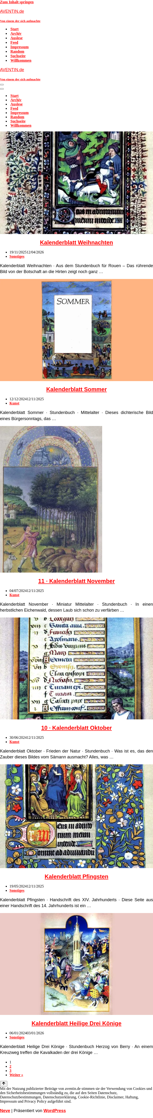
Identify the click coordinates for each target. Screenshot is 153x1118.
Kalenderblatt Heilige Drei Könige (76, 1023)
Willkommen (20, 60)
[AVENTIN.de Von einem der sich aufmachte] (76, 16)
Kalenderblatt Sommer (76, 389)
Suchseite (18, 56)
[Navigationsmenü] (2, 84)
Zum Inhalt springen (17, 2)
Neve (5, 1110)
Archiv (16, 33)
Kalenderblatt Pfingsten (76, 876)
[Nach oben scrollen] (3, 1084)
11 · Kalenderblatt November (76, 581)
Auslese (16, 38)
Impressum (19, 47)
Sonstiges (16, 256)
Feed (14, 42)
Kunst (14, 403)
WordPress (55, 1110)
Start (14, 29)
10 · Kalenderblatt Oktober (76, 728)
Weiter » (16, 1075)
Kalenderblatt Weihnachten (76, 242)
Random (17, 51)
